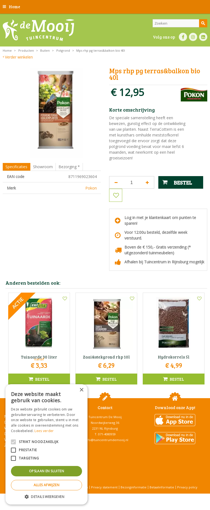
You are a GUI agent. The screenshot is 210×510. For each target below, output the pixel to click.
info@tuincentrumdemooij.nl (106, 440)
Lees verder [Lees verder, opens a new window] (44, 431)
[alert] (46, 444)
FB (183, 37)
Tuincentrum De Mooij (105, 417)
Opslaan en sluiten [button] (46, 471)
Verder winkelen (19, 57)
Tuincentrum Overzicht (118, 496)
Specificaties (16, 166)
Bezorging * (69, 166)
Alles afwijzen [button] (47, 485)
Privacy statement (104, 487)
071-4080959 (107, 434)
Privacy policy (187, 487)
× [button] (81, 390)
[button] (46, 496)
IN (193, 37)
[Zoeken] (180, 23)
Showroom (43, 166)
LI (203, 37)
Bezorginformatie (134, 487)
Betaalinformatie (162, 487)
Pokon (91, 188)
